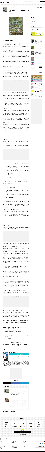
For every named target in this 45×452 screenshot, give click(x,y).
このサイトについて (14, 441)
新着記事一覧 (1, 442)
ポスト (41, 7)
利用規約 (24, 442)
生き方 (33, 17)
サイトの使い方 (13, 442)
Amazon (14, 356)
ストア (1, 448)
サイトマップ (24, 446)
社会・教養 (33, 21)
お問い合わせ (24, 441)
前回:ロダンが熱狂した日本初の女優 (9, 344)
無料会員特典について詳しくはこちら (22, 434)
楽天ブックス (24, 356)
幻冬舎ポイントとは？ (14, 446)
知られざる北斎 (11, 7)
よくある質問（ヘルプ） (15, 447)
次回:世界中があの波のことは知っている (22, 345)
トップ (1, 441)
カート (34, 1)
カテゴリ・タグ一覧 (2, 446)
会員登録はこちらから (22, 432)
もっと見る (40, 72)
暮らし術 (33, 19)
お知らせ (33, 26)
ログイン (38, 1)
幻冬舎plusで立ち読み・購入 (19, 354)
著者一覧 (1, 447)
